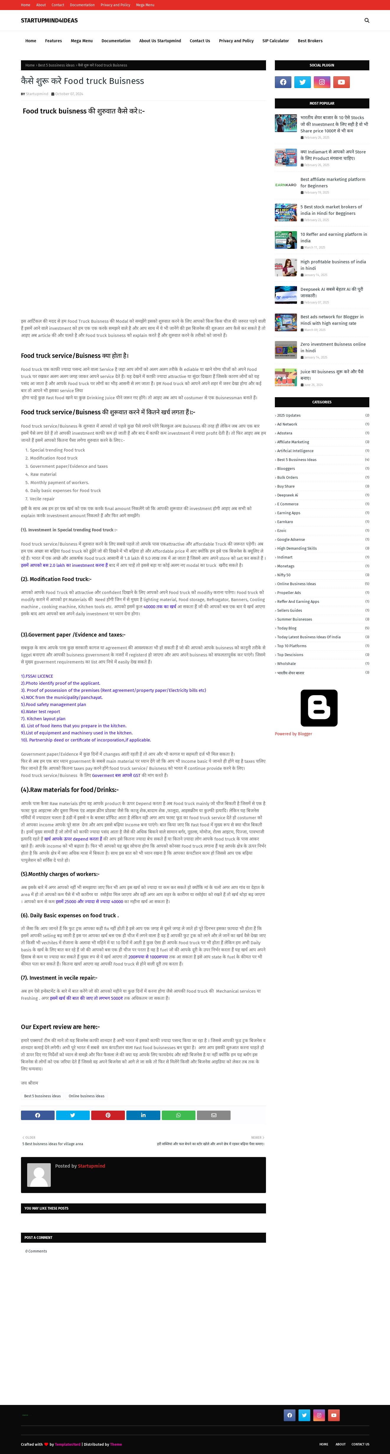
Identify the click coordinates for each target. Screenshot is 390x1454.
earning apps (323, 513)
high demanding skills (323, 548)
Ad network (323, 424)
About (41, 5)
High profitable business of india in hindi (333, 265)
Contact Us (360, 1444)
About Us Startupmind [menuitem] (160, 40)
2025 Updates (323, 415)
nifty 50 (323, 575)
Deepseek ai (323, 495)
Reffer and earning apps (323, 601)
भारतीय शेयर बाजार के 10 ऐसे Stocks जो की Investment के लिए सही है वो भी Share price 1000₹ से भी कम (334, 124)
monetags (323, 566)
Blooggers (323, 468)
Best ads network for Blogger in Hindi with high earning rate (332, 320)
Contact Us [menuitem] (200, 40)
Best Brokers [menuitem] (310, 40)
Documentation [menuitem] (116, 40)
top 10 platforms (323, 646)
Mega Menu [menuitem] (82, 40)
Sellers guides (323, 610)
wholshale (323, 663)
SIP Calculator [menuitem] (275, 40)
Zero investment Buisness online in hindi (333, 348)
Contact (58, 5)
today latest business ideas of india (323, 637)
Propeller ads (323, 592)
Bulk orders (323, 477)
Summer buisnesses (323, 619)
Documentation (82, 5)
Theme (116, 1444)
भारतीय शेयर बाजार (323, 672)
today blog (323, 628)
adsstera (323, 433)
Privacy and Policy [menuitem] (236, 40)
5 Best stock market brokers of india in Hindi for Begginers (331, 210)
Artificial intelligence (323, 451)
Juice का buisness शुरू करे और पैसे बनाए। (332, 375)
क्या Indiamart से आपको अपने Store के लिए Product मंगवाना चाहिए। (333, 155)
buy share (323, 486)
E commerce (323, 504)
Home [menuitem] (30, 40)
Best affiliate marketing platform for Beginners (333, 183)
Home (25, 5)
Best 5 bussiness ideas (56, 65)
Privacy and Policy (115, 5)
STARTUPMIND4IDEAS (49, 20)
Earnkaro (323, 522)
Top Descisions (323, 655)
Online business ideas (87, 1096)
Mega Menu (145, 5)
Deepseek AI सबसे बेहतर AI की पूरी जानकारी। (332, 293)
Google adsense (323, 539)
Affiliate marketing (323, 442)
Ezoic (323, 530)
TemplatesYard (68, 1444)
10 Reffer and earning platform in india (334, 238)
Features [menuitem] (53, 40)
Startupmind (37, 94)
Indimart (323, 557)
